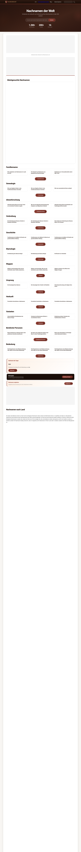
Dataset (49, 756)
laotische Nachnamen (60, 498)
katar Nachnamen (36, 490)
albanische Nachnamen (15, 407)
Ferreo (34, 97)
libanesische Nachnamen (60, 501)
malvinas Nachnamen (37, 451)
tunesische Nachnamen (60, 599)
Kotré (34, 134)
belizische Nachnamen (37, 423)
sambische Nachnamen (60, 559)
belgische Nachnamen (14, 423)
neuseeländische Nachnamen (16, 531)
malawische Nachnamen (37, 509)
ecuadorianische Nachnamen (38, 445)
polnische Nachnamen (14, 553)
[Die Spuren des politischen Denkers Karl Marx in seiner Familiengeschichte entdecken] (40, 309)
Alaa (34, 119)
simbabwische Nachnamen (38, 570)
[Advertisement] (40, 44)
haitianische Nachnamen (15, 470)
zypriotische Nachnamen (60, 618)
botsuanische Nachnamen (38, 429)
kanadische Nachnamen (37, 487)
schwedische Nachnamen (60, 564)
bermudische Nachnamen (15, 426)
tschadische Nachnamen (15, 599)
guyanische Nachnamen (60, 468)
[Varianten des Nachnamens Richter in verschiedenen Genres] (40, 293)
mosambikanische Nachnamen (16, 525)
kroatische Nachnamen (60, 495)
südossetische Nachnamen (61, 581)
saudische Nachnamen (37, 564)
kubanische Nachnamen (15, 498)
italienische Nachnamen (60, 479)
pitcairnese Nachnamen (60, 550)
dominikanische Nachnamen (38, 443)
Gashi (56, 97)
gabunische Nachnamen (37, 456)
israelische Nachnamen (37, 479)
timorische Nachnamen (60, 542)
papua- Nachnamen (36, 548)
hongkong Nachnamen (60, 470)
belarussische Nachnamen (15, 618)
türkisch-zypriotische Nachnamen (17, 539)
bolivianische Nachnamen (60, 426)
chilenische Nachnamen (15, 437)
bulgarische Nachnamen (60, 432)
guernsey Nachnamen (60, 465)
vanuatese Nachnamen (37, 610)
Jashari (13, 128)
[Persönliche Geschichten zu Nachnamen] (17, 278)
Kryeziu (56, 116)
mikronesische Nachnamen (15, 520)
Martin (13, 110)
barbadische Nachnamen (60, 421)
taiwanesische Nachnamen (61, 590)
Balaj (56, 128)
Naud (34, 94)
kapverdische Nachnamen (61, 487)
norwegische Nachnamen (60, 539)
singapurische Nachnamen (61, 570)
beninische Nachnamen (60, 423)
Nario (13, 94)
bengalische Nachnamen (37, 421)
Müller (56, 94)
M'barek (35, 116)
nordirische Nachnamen (60, 536)
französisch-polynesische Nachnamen (18, 456)
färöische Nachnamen (60, 451)
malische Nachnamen (37, 512)
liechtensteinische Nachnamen (62, 503)
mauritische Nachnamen (15, 517)
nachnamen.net (40, 751)
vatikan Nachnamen (59, 610)
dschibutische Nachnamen (15, 445)
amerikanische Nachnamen (61, 613)
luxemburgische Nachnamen (38, 506)
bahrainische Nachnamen (15, 421)
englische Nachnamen (37, 448)
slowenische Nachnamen (37, 572)
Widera (13, 122)
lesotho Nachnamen (14, 501)
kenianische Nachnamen (60, 490)
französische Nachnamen (60, 454)
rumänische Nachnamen (60, 556)
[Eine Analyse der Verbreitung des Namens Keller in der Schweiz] (64, 198)
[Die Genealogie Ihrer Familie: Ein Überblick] (40, 261)
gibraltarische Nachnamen (61, 459)
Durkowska (14, 97)
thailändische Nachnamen (38, 593)
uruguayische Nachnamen (61, 607)
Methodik (24, 756)
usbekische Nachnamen (15, 610)
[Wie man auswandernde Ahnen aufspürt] (64, 165)
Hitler (13, 88)
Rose (13, 119)
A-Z (35, 1)
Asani (34, 113)
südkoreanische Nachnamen (61, 585)
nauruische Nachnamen (15, 528)
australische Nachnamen (37, 418)
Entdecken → (13, 346)
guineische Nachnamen (15, 468)
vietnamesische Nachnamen (16, 615)
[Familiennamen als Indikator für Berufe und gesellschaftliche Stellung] (17, 214)
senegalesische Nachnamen (38, 567)
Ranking (36, 756)
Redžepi (57, 85)
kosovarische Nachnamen (38, 495)
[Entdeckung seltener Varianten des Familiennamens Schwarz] (64, 293)
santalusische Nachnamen (61, 578)
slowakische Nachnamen (15, 572)
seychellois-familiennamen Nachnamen (63, 567)
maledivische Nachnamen (15, 512)
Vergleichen (43, 756)
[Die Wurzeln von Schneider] (64, 230)
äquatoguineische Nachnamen (38, 412)
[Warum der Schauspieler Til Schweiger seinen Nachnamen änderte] (64, 309)
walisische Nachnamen (37, 615)
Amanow (57, 88)
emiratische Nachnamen (37, 613)
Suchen (51, 20)
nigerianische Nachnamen (15, 534)
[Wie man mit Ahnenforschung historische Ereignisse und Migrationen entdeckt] (40, 181)
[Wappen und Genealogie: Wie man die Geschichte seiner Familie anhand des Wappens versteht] (17, 245)
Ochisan (35, 85)
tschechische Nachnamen (38, 599)
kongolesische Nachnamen (61, 440)
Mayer (13, 134)
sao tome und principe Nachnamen (17, 564)
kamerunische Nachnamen (15, 487)
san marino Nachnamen (37, 561)
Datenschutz (56, 756)
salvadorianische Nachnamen (61, 445)
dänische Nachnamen (37, 440)
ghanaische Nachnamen (37, 459)
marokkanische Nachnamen (16, 514)
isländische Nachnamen (60, 476)
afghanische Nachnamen (37, 404)
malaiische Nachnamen (60, 509)
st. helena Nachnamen (14, 578)
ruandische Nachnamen (37, 556)
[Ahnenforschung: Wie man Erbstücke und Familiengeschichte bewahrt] (64, 181)
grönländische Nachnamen (61, 462)
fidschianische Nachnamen (15, 454)
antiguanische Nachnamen (15, 412)
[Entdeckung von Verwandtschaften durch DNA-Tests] (64, 149)
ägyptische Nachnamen (60, 404)
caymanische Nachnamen (60, 434)
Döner (56, 103)
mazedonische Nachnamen (38, 517)
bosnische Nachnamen (14, 429)
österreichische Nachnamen (38, 542)
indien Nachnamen (14, 473)
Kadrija (56, 125)
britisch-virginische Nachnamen (16, 432)
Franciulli (57, 119)
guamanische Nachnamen (15, 465)
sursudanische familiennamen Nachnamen (19, 588)
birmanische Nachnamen (37, 525)
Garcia (56, 122)
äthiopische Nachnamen (15, 418)
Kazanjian (35, 106)
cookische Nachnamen (60, 437)
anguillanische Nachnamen (61, 410)
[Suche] (37, 20)
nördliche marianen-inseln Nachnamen (40, 536)
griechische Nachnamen (37, 462)
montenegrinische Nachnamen (39, 523)
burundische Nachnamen (37, 434)
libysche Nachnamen (36, 503)
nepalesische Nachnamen (38, 528)
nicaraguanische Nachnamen (38, 531)
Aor (12, 100)
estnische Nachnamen (14, 451)
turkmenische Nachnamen (38, 602)
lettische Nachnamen (37, 501)
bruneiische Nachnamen (37, 432)
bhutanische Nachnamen (37, 426)
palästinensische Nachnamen (38, 545)
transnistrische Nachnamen (38, 596)
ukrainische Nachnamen (15, 607)
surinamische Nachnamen (38, 588)
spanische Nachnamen (14, 575)
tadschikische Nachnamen (38, 590)
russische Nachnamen (14, 559)
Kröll (56, 131)
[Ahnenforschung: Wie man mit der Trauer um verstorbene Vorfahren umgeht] (17, 181)
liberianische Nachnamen (15, 503)
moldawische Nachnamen (38, 520)
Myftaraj (35, 103)
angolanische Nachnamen (38, 410)
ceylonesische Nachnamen (38, 575)
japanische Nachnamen (37, 481)
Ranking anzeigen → (67, 353)
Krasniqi (57, 106)
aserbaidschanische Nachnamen (62, 415)
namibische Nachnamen (60, 525)
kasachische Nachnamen (15, 490)
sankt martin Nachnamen (60, 561)
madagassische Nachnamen (16, 509)
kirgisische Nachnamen (15, 492)
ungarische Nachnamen (37, 607)
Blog (51, 1)
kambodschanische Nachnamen (62, 484)
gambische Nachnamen (60, 456)
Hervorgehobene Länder (43, 1)
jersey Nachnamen (14, 484)
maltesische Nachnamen (60, 512)
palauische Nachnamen (60, 545)
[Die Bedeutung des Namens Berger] (17, 230)
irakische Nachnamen (60, 473)
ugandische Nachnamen (60, 604)
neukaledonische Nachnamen (61, 528)
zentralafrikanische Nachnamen (39, 618)
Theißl (34, 91)
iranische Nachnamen (14, 476)
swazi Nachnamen (59, 588)
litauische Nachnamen (14, 506)
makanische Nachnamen (60, 506)
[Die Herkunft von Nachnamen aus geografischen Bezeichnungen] (40, 149)
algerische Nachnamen (37, 407)
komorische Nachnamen (15, 495)
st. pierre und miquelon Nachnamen (17, 581)
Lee (12, 125)
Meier (13, 113)
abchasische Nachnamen (15, 404)
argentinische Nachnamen (61, 412)
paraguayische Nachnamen (61, 548)
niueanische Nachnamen (60, 534)
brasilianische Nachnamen (61, 429)
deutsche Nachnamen (14, 443)
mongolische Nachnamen (15, 523)
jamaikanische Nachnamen (15, 481)
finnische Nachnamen (37, 454)
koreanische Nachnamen (15, 536)
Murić (34, 131)
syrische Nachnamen (14, 590)
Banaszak (57, 100)
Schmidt (57, 110)
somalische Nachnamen (60, 572)
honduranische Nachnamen (38, 470)
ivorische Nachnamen (14, 448)
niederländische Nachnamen (61, 531)
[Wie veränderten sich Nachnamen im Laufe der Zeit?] (17, 149)
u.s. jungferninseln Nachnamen (39, 604)
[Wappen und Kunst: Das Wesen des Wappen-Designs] (64, 245)
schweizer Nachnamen (14, 567)
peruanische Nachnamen (15, 550)
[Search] (68, 2)
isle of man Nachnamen (15, 479)
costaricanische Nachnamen (16, 440)
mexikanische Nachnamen (61, 517)
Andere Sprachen (57, 1)
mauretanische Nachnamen (61, 514)
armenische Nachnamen (15, 415)
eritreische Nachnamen (60, 448)
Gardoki (13, 106)
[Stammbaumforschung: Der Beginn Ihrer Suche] (64, 262)
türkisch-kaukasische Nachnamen (62, 602)
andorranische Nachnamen (15, 410)
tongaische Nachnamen (15, 596)
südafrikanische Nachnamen (16, 585)
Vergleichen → (69, 359)
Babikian (13, 85)
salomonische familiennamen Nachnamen (41, 559)
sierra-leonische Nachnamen (16, 570)
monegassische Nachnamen (61, 520)
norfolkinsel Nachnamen (37, 539)
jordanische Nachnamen (37, 484)
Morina (34, 122)
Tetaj (13, 116)
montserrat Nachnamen (60, 523)
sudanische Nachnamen (37, 585)
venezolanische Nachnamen (16, 613)
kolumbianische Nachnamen (61, 492)
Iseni (34, 125)
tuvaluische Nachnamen (15, 604)
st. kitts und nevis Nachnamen (38, 578)
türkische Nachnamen (14, 602)
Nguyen (13, 131)
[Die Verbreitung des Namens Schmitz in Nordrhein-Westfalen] (17, 198)
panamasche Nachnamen (15, 548)
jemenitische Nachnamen (60, 481)
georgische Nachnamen (15, 459)
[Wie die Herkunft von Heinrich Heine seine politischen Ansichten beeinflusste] (17, 309)
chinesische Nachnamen (37, 437)
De (34, 100)
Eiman (34, 88)
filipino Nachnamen (36, 550)
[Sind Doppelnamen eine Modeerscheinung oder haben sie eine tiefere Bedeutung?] (17, 326)
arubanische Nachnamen (37, 415)
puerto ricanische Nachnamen (61, 553)
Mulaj (34, 128)
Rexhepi (57, 113)
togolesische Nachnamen (60, 593)
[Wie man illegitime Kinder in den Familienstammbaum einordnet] (17, 165)
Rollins (13, 91)
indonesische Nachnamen (38, 473)
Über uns (30, 756)
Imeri (34, 110)
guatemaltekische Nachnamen (39, 465)
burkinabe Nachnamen (14, 434)
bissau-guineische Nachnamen (39, 468)
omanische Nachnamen (15, 542)
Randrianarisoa (58, 91)
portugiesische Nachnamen (38, 553)
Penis (13, 103)
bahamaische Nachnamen (61, 418)
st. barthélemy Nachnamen (61, 575)
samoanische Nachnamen (61, 407)
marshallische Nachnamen (38, 514)
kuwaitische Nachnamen (37, 498)
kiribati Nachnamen (36, 492)
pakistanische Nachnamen (15, 545)
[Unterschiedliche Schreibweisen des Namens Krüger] (17, 293)
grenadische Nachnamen (15, 462)
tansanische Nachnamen (15, 593)
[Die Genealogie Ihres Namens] (17, 261)
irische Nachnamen (36, 476)
